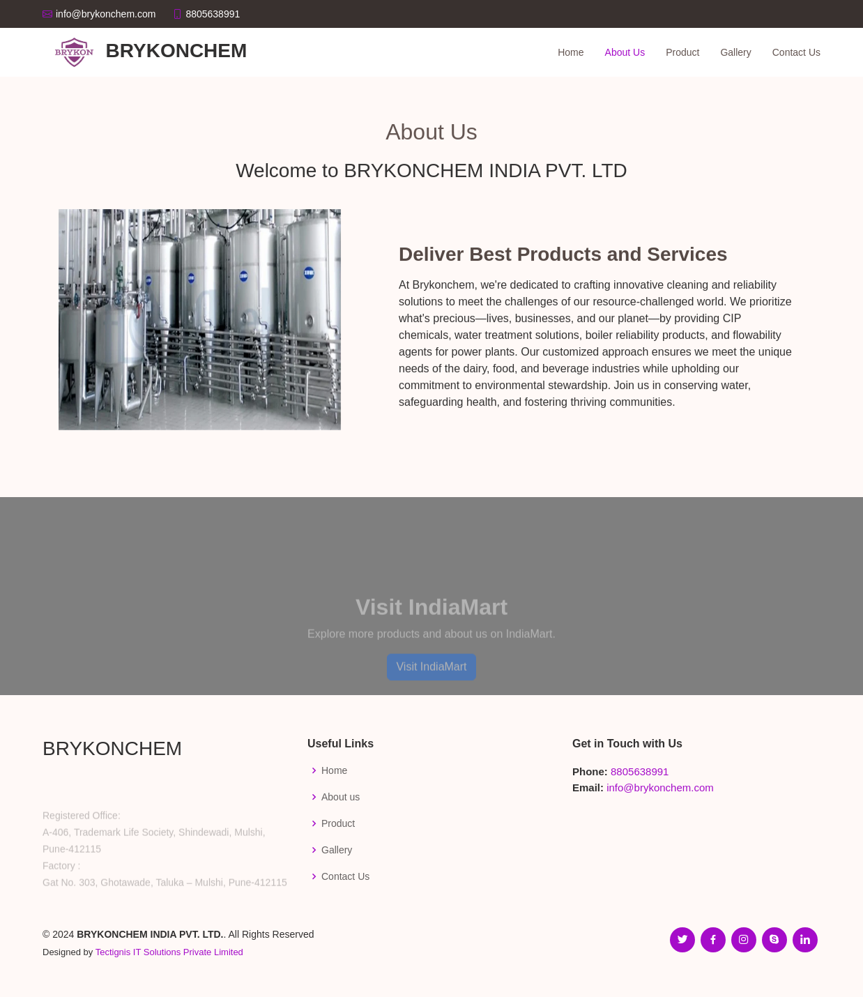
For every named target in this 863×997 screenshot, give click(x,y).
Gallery (735, 52)
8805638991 (640, 771)
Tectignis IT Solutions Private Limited (169, 952)
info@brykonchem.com (660, 787)
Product (682, 52)
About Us (625, 52)
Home (570, 52)
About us (340, 797)
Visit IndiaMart (431, 685)
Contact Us (796, 52)
